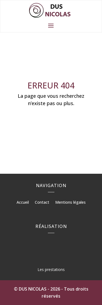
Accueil (23, 202)
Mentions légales (70, 202)
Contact (42, 202)
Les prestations (51, 269)
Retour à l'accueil (51, 120)
